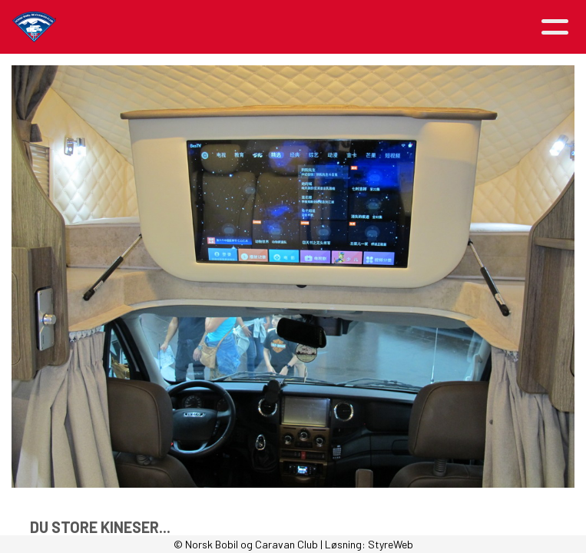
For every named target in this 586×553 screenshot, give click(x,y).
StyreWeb (390, 544)
